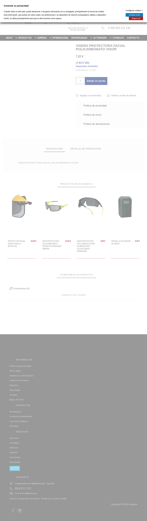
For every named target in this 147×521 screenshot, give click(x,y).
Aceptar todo (134, 15)
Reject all (136, 18)
